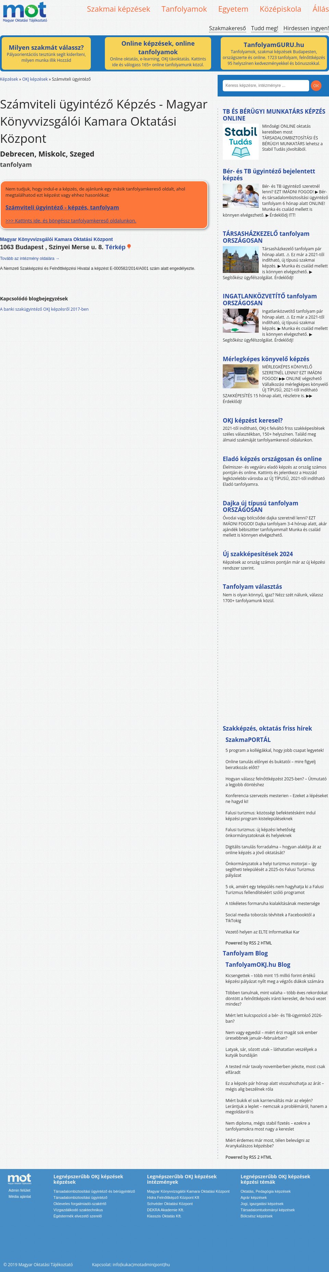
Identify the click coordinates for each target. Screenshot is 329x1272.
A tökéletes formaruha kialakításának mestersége (273, 903)
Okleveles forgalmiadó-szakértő (79, 1204)
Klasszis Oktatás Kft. (164, 1216)
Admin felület (20, 1190)
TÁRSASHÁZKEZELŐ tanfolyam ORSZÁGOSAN (266, 237)
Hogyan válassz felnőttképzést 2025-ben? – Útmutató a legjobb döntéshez (276, 782)
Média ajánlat (20, 1196)
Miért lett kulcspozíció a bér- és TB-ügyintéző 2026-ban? (274, 1018)
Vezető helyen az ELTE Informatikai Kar (263, 932)
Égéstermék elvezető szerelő (77, 1216)
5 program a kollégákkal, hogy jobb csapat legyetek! (275, 750)
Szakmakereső (227, 28)
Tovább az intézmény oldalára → (30, 258)
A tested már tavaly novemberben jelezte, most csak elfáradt (275, 1069)
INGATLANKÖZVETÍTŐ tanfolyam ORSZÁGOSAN (270, 299)
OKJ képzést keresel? (253, 420)
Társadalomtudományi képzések (268, 1210)
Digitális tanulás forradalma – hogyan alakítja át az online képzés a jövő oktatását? (273, 850)
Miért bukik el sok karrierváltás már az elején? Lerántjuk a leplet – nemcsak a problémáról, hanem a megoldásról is (276, 1106)
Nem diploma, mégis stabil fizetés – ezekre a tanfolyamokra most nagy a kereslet (268, 1126)
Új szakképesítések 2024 (258, 554)
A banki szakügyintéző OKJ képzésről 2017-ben (44, 309)
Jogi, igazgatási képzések (262, 1204)
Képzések (9, 79)
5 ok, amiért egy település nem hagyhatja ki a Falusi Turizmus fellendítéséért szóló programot (275, 889)
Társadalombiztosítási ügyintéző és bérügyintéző (94, 1191)
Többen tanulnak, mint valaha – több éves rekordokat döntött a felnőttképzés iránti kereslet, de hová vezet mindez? (277, 998)
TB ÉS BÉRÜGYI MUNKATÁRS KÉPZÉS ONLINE (274, 114)
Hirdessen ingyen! (306, 28)
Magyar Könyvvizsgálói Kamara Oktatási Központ (188, 1191)
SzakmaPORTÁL (248, 740)
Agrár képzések (254, 1197)
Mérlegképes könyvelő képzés (266, 359)
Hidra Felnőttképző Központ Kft (173, 1197)
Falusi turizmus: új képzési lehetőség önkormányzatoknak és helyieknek (260, 832)
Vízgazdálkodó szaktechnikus (78, 1210)
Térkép (118, 247)
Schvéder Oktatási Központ (170, 1204)
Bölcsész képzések (257, 1216)
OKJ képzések (35, 79)
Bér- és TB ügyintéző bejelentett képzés (269, 174)
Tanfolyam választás (252, 587)
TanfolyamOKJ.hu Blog (258, 965)
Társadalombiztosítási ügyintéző (80, 1197)
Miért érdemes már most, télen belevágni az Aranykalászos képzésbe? (268, 1143)
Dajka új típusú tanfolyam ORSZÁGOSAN (260, 506)
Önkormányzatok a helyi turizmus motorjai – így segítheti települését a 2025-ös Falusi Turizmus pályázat (271, 869)
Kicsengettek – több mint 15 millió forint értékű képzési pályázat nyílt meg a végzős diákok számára (275, 978)
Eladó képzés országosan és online (272, 459)
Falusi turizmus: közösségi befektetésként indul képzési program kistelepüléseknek (271, 816)
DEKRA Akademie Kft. (165, 1210)
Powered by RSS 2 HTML (249, 943)
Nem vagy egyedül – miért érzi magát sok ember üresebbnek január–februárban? (271, 1035)
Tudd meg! (264, 28)
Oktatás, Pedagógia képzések (266, 1191)
